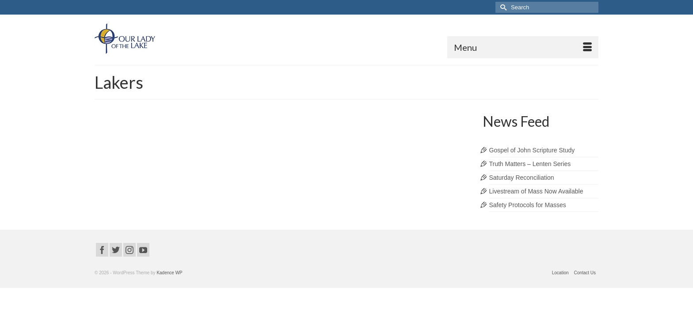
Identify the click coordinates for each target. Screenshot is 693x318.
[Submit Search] (502, 7)
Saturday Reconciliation (521, 188)
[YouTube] (143, 261)
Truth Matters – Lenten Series (530, 174)
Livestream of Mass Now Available (536, 202)
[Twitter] (116, 261)
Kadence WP (169, 283)
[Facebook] (102, 261)
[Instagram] (129, 261)
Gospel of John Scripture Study (532, 161)
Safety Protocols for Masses (527, 216)
